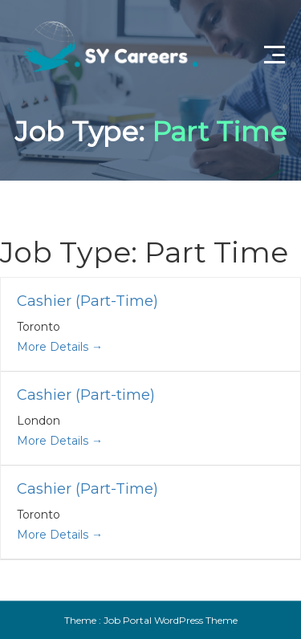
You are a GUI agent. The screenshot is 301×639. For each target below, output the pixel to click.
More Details (60, 347)
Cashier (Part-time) (86, 395)
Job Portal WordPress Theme (171, 620)
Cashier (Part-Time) (87, 301)
